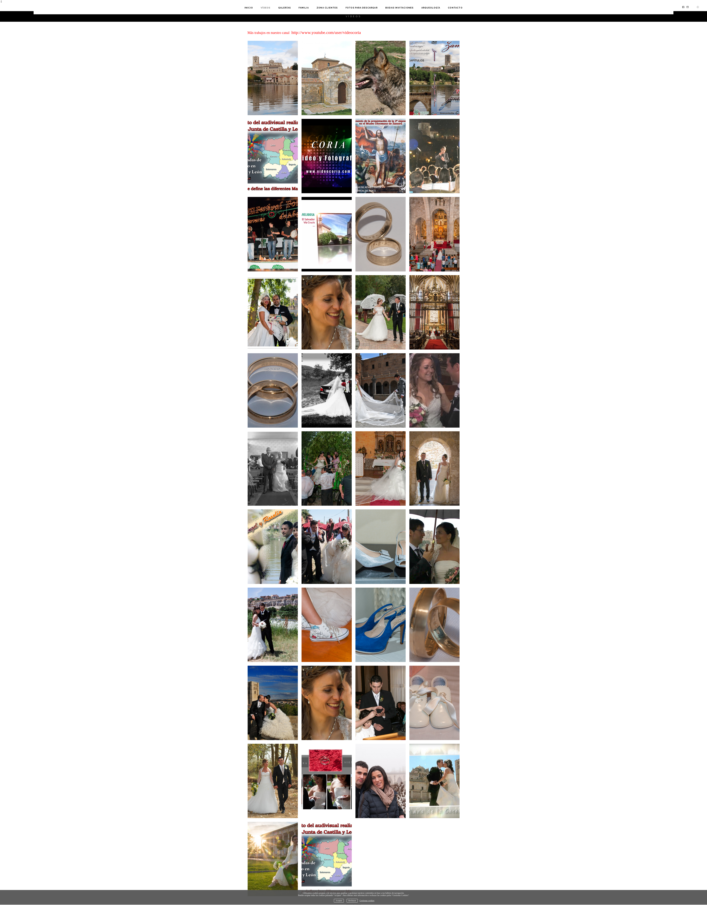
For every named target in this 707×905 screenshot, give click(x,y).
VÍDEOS (265, 4)
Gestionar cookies (367, 897)
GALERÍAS (284, 4)
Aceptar (339, 897)
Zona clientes (327, 4)
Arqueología (430, 4)
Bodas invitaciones (399, 4)
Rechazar (352, 897)
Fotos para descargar (362, 4)
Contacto (455, 4)
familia (304, 4)
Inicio (248, 4)
